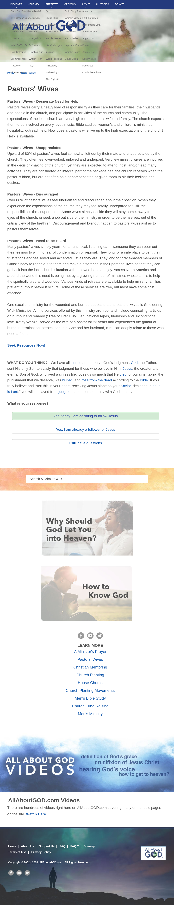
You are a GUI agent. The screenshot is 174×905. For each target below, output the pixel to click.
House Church (90, 682)
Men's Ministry (90, 714)
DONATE (119, 4)
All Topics (102, 4)
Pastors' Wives (27, 72)
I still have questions (85, 443)
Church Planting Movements (90, 690)
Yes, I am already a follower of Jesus (85, 429)
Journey (33, 4)
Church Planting (90, 675)
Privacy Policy (41, 852)
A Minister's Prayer (90, 651)
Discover (16, 4)
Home (10, 72)
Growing (70, 4)
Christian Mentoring (90, 667)
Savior (126, 386)
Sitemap (89, 846)
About (86, 4)
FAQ (62, 846)
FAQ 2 (74, 846)
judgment (65, 392)
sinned (76, 363)
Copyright (14, 862)
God (134, 363)
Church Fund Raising (90, 706)
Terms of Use (17, 852)
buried (67, 380)
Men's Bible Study (90, 698)
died (123, 374)
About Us (27, 846)
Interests (51, 4)
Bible (144, 380)
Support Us (47, 846)
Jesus (127, 369)
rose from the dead (96, 380)
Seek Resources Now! (26, 345)
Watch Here (36, 814)
